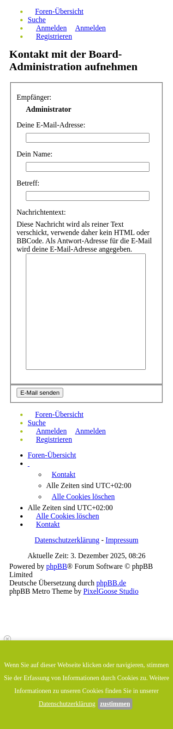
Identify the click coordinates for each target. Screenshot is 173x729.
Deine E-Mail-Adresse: (51, 125)
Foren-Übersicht (52, 455)
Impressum (122, 540)
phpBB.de (111, 583)
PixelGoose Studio (111, 591)
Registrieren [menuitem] (54, 36)
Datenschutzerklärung (67, 540)
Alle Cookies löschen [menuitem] (83, 496)
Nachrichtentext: (41, 212)
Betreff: (28, 183)
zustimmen (115, 703)
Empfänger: (34, 97)
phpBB (56, 566)
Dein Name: (35, 154)
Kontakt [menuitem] (64, 474)
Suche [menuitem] (37, 20)
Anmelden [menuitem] (51, 28)
